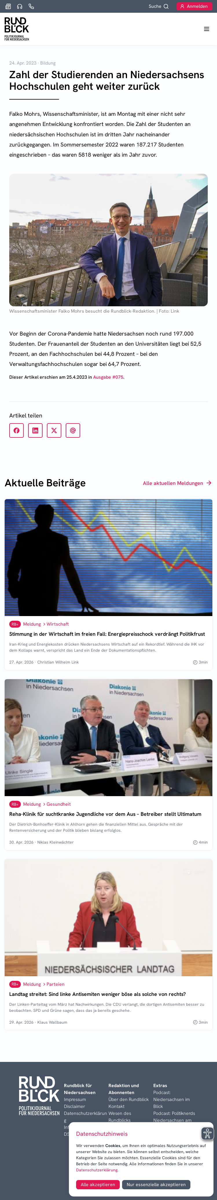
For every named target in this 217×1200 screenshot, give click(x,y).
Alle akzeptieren (98, 1184)
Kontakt (116, 1106)
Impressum (75, 1099)
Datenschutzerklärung (96, 1169)
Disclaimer (74, 1106)
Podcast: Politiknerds (174, 1113)
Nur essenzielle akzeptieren (156, 1184)
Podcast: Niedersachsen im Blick (171, 1099)
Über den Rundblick (128, 1099)
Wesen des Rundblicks (119, 1116)
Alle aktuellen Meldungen (177, 482)
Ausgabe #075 (108, 377)
